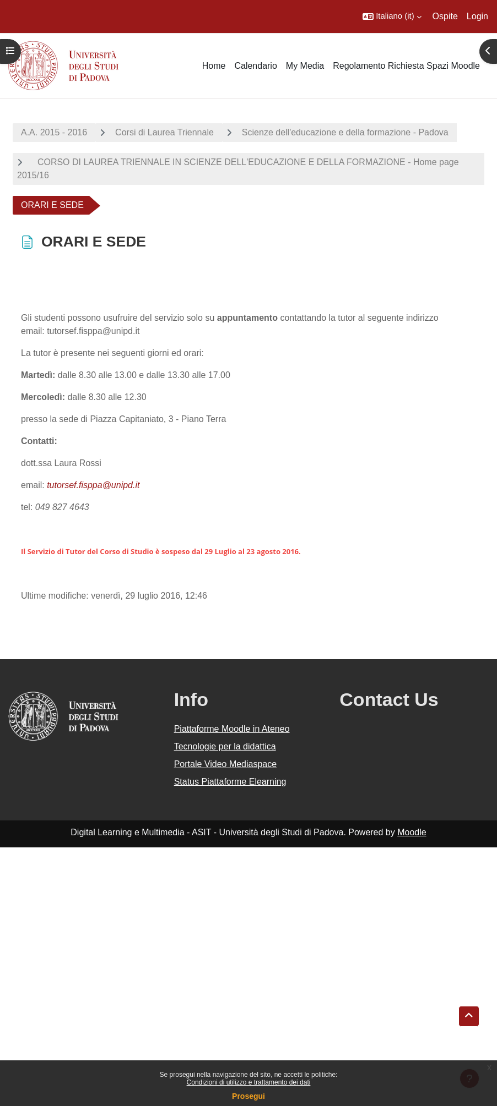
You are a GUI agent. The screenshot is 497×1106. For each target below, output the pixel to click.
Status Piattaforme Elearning (230, 781)
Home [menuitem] (214, 65)
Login (477, 16)
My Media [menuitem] (305, 65)
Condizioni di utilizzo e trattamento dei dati (249, 1082)
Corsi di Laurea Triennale (164, 132)
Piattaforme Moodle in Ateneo (232, 728)
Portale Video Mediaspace (225, 764)
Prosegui (248, 1096)
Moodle (411, 832)
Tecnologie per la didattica (225, 746)
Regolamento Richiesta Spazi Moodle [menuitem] (406, 65)
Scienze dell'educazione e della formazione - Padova (345, 132)
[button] (392, 16)
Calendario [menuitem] (255, 65)
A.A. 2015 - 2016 (54, 132)
